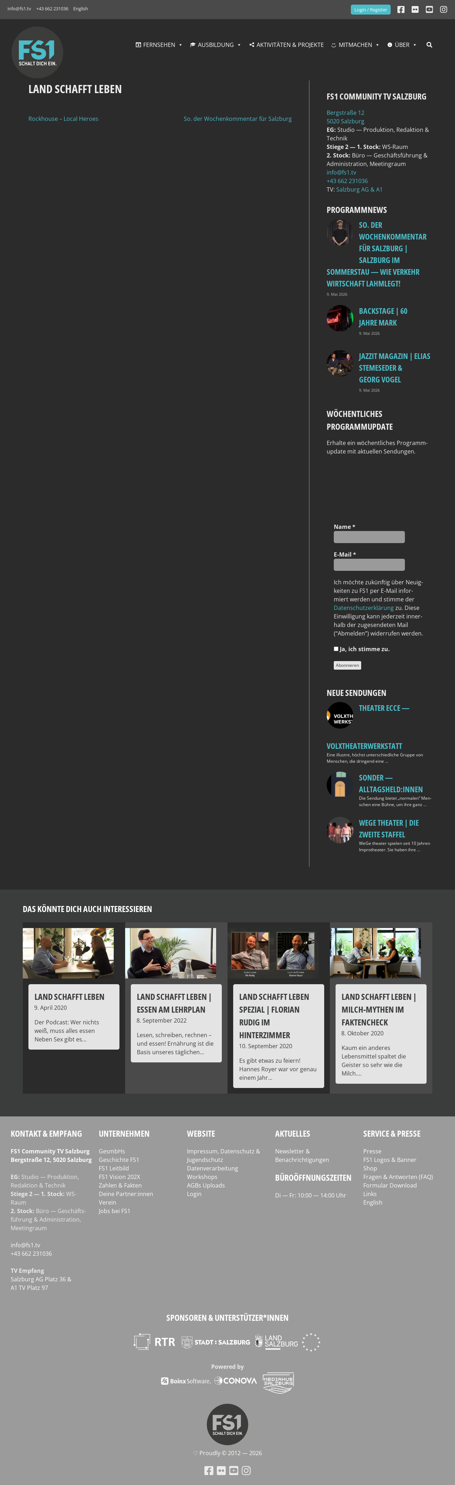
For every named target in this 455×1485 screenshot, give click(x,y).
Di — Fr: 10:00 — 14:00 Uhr (310, 1195)
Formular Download (390, 1185)
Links (370, 1194)
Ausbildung (216, 45)
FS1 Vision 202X (119, 1177)
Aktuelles (292, 1133)
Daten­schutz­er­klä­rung (364, 608)
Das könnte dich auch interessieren (87, 909)
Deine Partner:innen (126, 1194)
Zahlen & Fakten (120, 1185)
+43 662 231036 (52, 8)
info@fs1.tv (19, 8)
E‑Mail (345, 554)
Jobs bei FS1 (114, 1211)
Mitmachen (355, 45)
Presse (372, 1151)
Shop (370, 1168)
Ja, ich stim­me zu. (362, 649)
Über (402, 45)
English (80, 8)
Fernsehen (159, 45)
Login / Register (370, 9)
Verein (107, 1202)
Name (344, 527)
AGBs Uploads (206, 1185)
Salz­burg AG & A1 (359, 189)
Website (201, 1133)
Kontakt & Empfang (46, 1133)
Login (194, 1194)
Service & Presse (392, 1133)
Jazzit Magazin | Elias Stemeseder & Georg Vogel (394, 367)
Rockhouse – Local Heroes (63, 119)
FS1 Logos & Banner (390, 1160)
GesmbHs (112, 1151)
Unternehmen (124, 1133)
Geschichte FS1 (119, 1160)
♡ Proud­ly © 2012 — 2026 (227, 1453)
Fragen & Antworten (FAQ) (398, 1177)
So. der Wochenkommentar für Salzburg (238, 119)
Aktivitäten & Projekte (290, 45)
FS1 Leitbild (114, 1168)
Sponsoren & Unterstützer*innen (227, 1317)
